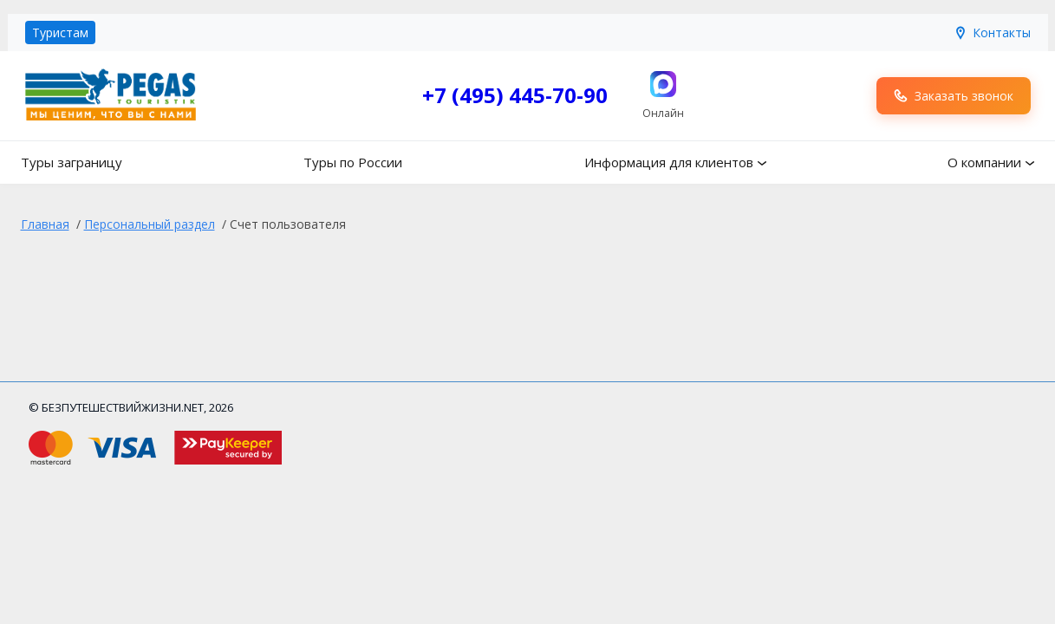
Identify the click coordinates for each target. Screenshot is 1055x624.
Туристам (60, 32)
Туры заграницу (71, 162)
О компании (984, 162)
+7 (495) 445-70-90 (515, 95)
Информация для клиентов (668, 162)
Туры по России (352, 162)
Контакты (992, 32)
